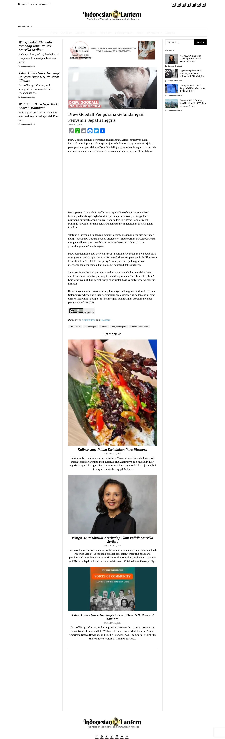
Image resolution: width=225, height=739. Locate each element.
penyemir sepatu (119, 326)
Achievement (88, 320)
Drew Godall (75, 326)
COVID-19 (66, 32)
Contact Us (44, 4)
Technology (105, 32)
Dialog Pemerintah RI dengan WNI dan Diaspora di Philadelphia (192, 88)
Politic (92, 32)
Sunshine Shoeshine (139, 326)
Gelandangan (90, 326)
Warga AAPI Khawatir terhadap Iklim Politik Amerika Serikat (35, 46)
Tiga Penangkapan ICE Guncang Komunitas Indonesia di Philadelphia (192, 73)
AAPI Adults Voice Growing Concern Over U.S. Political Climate (38, 76)
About (34, 4)
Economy (80, 32)
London (104, 326)
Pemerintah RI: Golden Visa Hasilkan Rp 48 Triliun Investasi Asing (193, 103)
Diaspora (170, 32)
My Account (153, 32)
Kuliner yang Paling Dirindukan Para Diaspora (112, 449)
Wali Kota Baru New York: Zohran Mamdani (38, 106)
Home (54, 32)
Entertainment (123, 32)
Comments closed (26, 66)
